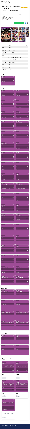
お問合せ (2, 425)
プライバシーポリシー (12, 425)
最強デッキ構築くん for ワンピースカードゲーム (10, 428)
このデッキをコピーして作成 (19, 22)
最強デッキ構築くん (5, 2)
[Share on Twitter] (25, 23)
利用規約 (6, 425)
